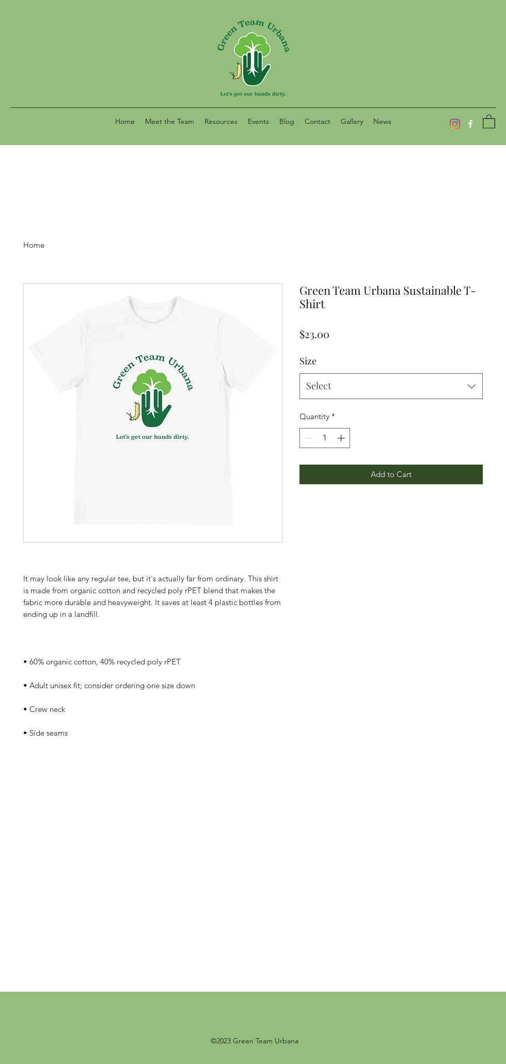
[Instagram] (455, 124)
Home (33, 245)
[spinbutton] (325, 438)
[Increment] (342, 438)
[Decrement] (308, 438)
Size (308, 361)
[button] (221, 121)
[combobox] (391, 386)
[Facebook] (470, 124)
